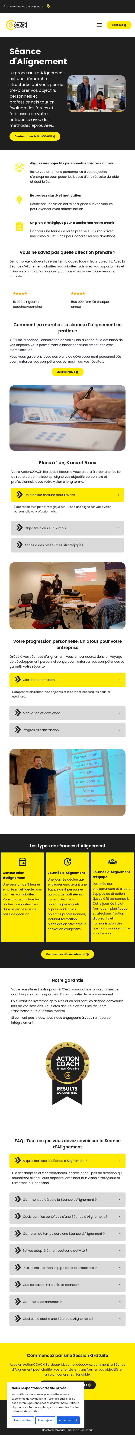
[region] (45, 1405)
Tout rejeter (45, 1420)
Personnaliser (23, 1420)
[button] (99, 25)
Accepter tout (68, 1420)
